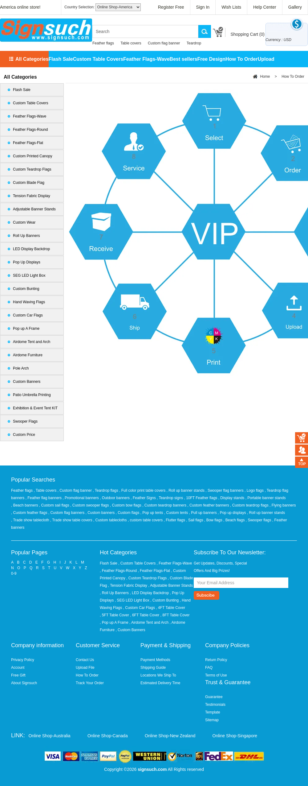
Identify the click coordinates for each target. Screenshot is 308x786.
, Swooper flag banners (225, 490)
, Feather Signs (144, 498)
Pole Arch (21, 368)
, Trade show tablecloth (30, 520)
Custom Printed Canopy (32, 156)
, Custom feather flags (29, 513)
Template (212, 712)
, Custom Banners (130, 630)
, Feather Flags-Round (118, 571)
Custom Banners (26, 381)
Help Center (264, 7)
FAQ (209, 667)
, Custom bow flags (126, 505)
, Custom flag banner (75, 490)
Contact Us (85, 660)
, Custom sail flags (54, 505)
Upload (266, 59)
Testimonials (215, 704)
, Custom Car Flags (139, 608)
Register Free (171, 7)
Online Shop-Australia (49, 735)
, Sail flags (195, 520)
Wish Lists (231, 7)
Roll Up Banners (26, 236)
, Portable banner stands (265, 498)
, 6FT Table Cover (144, 615)
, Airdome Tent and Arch (148, 622)
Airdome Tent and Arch (31, 342)
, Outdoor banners (115, 498)
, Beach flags (234, 520)
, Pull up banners (203, 513)
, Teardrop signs (170, 498)
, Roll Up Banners (114, 593)
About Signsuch (24, 683)
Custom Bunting (26, 289)
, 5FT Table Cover (114, 615)
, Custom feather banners (208, 505)
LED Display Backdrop (31, 249)
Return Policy (216, 660)
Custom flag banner (164, 43)
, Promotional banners (81, 498)
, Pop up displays (232, 513)
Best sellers (183, 59)
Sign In (203, 7)
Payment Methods (155, 660)
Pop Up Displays (26, 262)
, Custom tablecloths (110, 520)
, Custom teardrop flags (250, 505)
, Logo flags (255, 490)
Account (17, 667)
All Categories (32, 59)
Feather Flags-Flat (28, 143)
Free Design (211, 59)
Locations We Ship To (158, 675)
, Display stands (231, 498)
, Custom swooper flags (90, 505)
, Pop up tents (152, 513)
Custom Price (24, 434)
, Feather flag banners (44, 498)
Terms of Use (216, 675)
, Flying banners (283, 505)
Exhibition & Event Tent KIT (35, 408)
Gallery (295, 7)
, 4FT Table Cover (170, 608)
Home (265, 76)
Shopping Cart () (247, 34)
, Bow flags (213, 520)
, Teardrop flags (106, 490)
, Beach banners (25, 505)
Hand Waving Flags (29, 302)
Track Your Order (90, 683)
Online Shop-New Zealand (170, 735)
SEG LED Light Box (29, 275)
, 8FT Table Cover (175, 615)
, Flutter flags (175, 520)
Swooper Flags (25, 421)
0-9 (13, 573)
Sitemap (212, 720)
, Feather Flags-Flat (154, 571)
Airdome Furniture (28, 355)
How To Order (241, 59)
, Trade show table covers (71, 520)
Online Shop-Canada (107, 735)
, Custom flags (128, 513)
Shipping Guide (153, 667)
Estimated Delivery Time (160, 683)
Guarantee (214, 697)
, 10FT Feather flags (201, 498)
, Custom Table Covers (137, 563)
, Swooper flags (259, 520)
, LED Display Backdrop (149, 593)
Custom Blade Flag (28, 182)
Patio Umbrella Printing (32, 395)
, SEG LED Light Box (132, 600)
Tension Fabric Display (31, 196)
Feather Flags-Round (30, 129)
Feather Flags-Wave (146, 59)
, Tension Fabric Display (127, 585)
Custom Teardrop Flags (32, 169)
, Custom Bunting (164, 600)
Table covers (130, 43)
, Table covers (45, 490)
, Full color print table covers (142, 490)
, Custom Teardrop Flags (146, 578)
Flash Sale (61, 59)
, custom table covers (146, 520)
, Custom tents (176, 513)
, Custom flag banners (67, 513)
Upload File (85, 667)
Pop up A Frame (26, 328)
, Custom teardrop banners (164, 505)
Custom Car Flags (28, 315)
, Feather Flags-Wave (174, 563)
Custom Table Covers (98, 59)
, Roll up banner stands (186, 490)
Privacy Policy (22, 660)
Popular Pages (29, 552)
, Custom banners (100, 513)
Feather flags (103, 43)
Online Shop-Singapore (235, 735)
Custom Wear (24, 222)
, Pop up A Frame (114, 622)
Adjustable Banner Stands (34, 209)
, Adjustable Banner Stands (170, 585)
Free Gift (18, 675)
